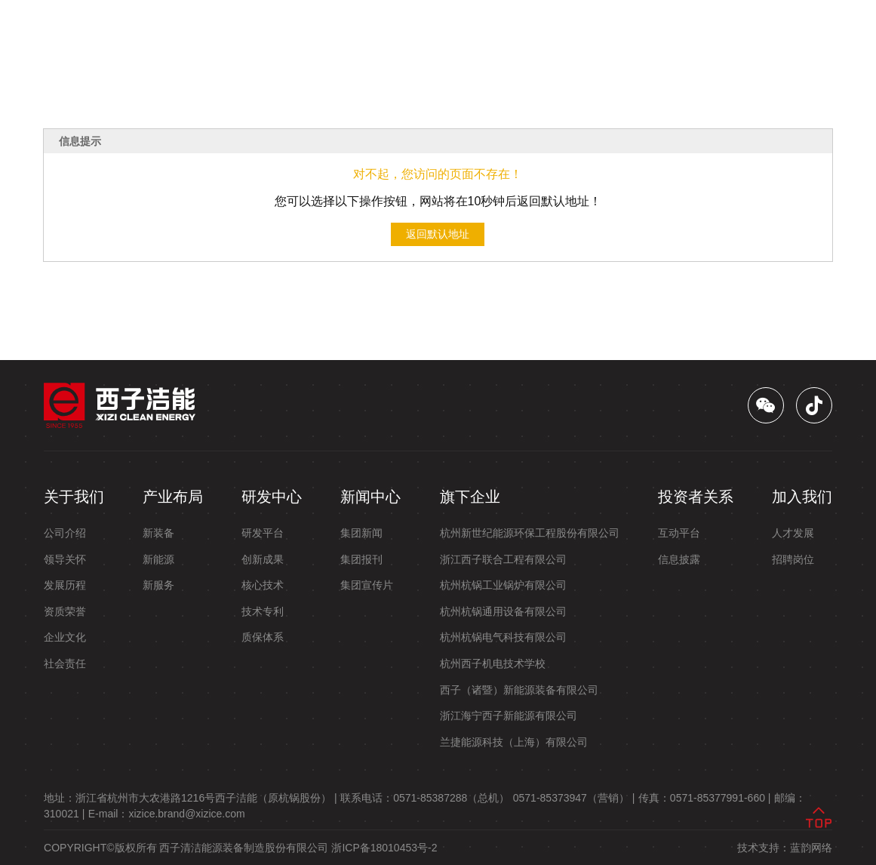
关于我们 (263, 32)
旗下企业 (517, 32)
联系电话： (424, 798)
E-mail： (166, 814)
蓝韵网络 (811, 847)
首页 (212, 32)
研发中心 (390, 32)
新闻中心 (453, 32)
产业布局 (327, 32)
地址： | (190, 798)
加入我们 (656, 32)
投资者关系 (586, 32)
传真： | (704, 798)
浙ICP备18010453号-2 (384, 847)
